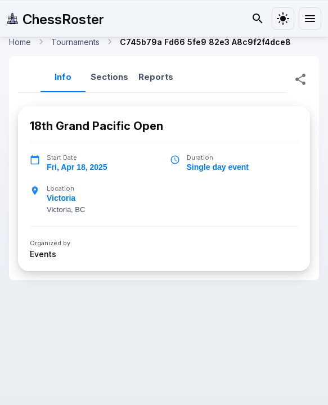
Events (43, 254)
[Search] (257, 18)
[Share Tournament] (300, 79)
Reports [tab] (155, 76)
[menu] (310, 18)
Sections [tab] (109, 76)
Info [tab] (63, 76)
